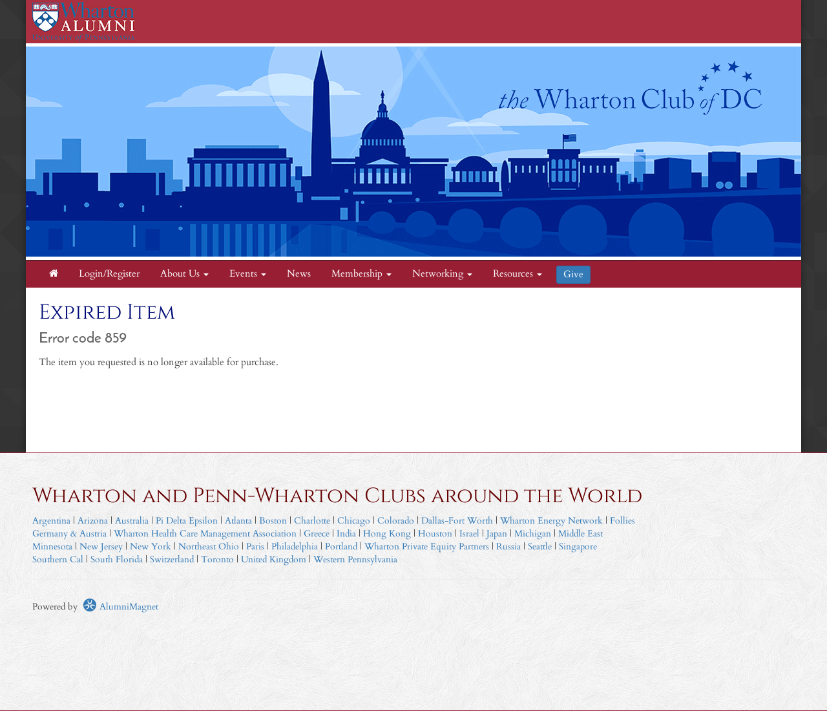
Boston (273, 521)
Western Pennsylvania (355, 559)
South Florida (116, 559)
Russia (508, 546)
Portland (341, 546)
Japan (497, 533)
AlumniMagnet (120, 606)
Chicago (353, 521)
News (299, 274)
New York (150, 546)
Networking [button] (442, 274)
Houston (435, 533)
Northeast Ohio (208, 546)
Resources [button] (517, 274)
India (346, 533)
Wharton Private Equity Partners (426, 546)
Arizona (93, 521)
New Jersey (102, 546)
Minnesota (52, 546)
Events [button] (247, 274)
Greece (317, 533)
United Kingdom (273, 559)
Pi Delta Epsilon (187, 521)
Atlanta (238, 521)
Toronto (217, 559)
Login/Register (109, 274)
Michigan (532, 533)
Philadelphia (294, 546)
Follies (622, 521)
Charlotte (312, 521)
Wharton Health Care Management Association (205, 533)
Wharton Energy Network (551, 521)
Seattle (540, 546)
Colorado (395, 521)
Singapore (578, 546)
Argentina (51, 521)
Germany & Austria (69, 533)
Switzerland (172, 559)
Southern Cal (57, 559)
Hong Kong (387, 533)
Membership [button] (361, 274)
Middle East (580, 533)
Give (573, 274)
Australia (132, 521)
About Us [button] (184, 274)
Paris (255, 546)
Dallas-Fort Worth (457, 521)
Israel (469, 533)
